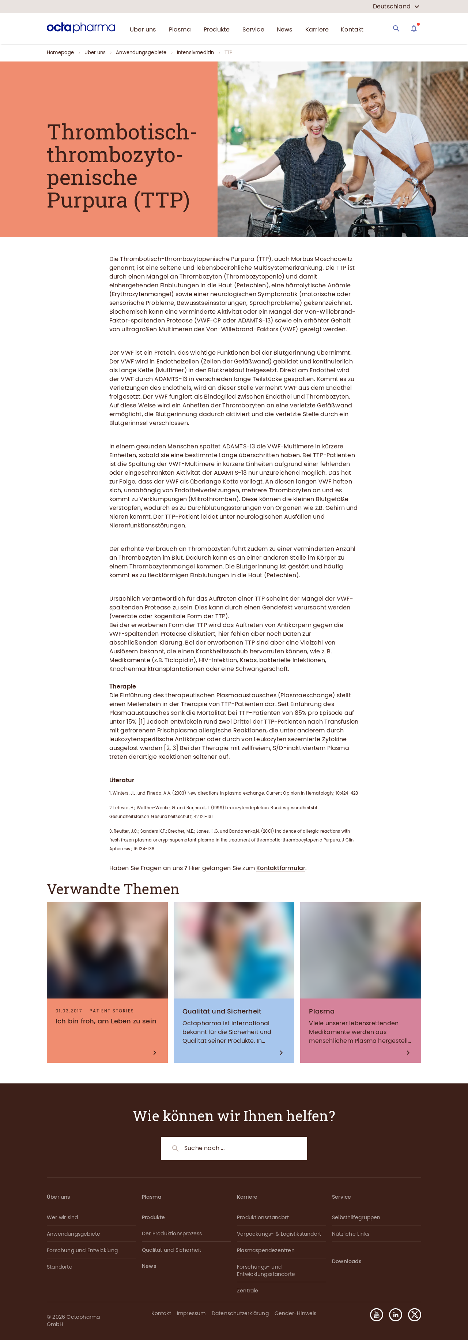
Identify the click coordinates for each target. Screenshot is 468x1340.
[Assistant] (414, 28)
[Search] (396, 28)
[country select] (396, 6)
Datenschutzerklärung (240, 1313)
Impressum (191, 1313)
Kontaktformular (280, 868)
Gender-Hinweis (296, 1313)
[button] (411, 1314)
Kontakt (161, 1313)
